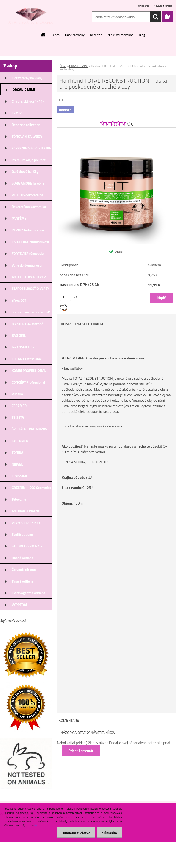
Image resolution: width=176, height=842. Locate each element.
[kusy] (65, 297)
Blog (142, 34)
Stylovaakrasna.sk (13, 620)
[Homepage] (43, 34)
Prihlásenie (143, 5)
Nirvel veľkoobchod (121, 34)
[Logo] (31, 17)
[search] (155, 16)
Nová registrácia (163, 5)
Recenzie (96, 34)
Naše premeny (75, 34)
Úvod (63, 66)
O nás (55, 34)
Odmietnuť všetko (73, 833)
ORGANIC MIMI (78, 66)
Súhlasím (109, 833)
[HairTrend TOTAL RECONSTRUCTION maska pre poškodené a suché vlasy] (116, 129)
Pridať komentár (81, 750)
